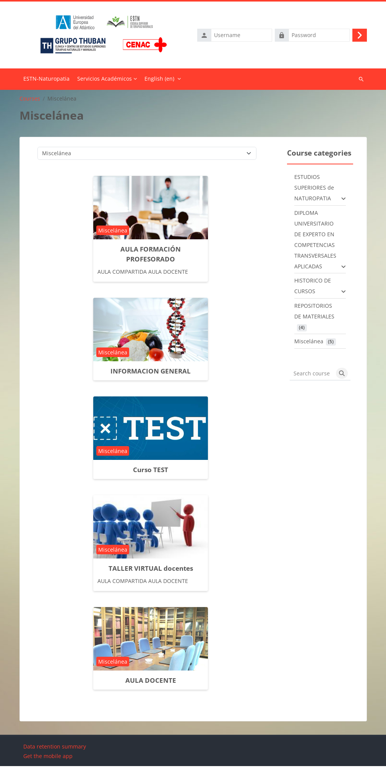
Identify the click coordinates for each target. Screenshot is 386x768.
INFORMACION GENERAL (150, 373)
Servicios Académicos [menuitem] (104, 80)
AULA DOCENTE (150, 682)
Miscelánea (308, 343)
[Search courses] (311, 375)
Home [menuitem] (46, 81)
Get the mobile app (48, 758)
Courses (29, 100)
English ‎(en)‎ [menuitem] (159, 80)
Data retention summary (54, 748)
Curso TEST (150, 471)
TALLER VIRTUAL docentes (151, 570)
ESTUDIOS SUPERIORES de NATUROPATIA (314, 189)
